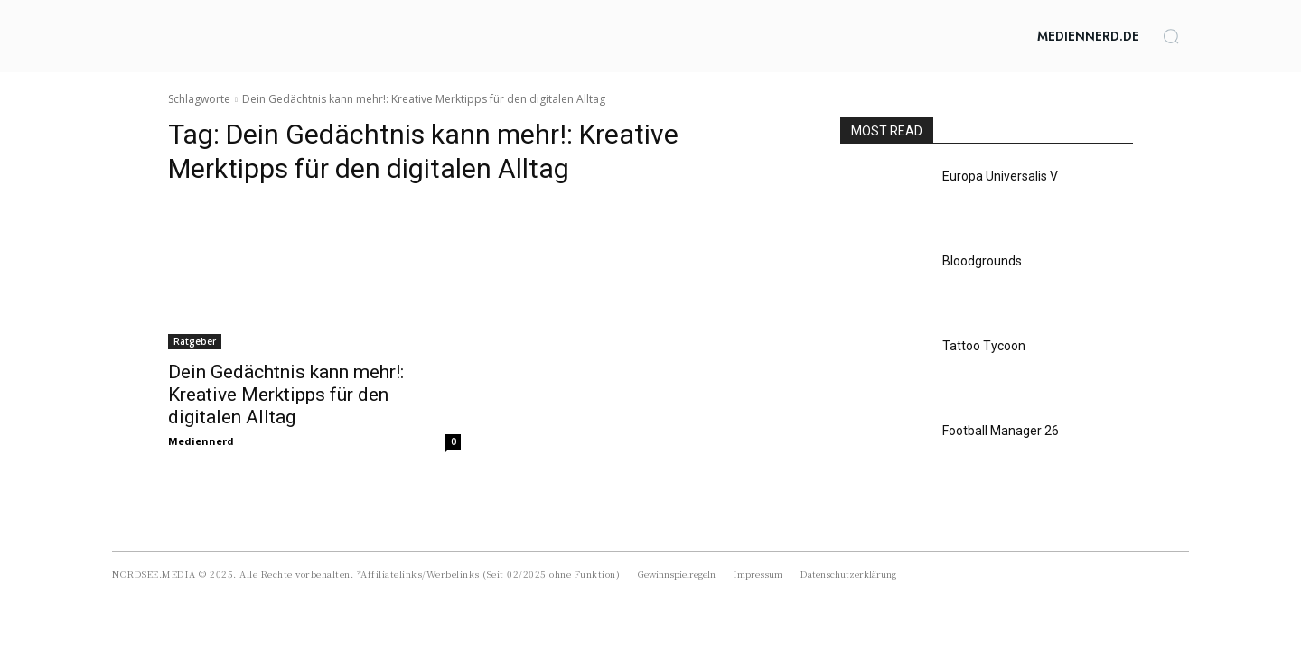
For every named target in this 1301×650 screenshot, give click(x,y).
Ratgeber (194, 341)
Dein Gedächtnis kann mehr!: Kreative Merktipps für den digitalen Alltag (286, 394)
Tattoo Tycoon (983, 346)
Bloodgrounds (982, 261)
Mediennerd (201, 441)
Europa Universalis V (1000, 176)
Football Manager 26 (1000, 430)
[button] (1171, 36)
